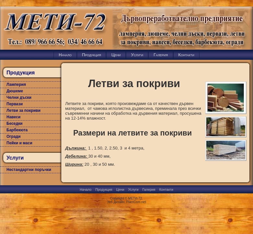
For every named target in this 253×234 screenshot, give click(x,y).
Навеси (13, 117)
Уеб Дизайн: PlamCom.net (126, 202)
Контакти (186, 54)
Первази (14, 104)
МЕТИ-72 (135, 198)
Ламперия (16, 84)
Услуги (137, 54)
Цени (116, 54)
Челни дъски (18, 97)
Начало (65, 54)
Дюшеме (14, 91)
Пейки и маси (19, 143)
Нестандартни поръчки (28, 169)
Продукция (91, 54)
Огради (13, 136)
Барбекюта (17, 130)
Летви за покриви (23, 110)
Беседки (14, 123)
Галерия (160, 54)
